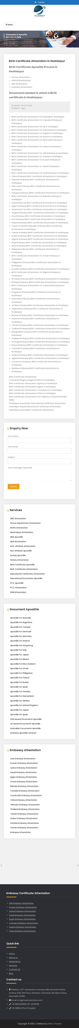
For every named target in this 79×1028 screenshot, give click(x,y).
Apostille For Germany (21, 636)
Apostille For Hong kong (21, 645)
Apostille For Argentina (21, 622)
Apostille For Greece (20, 640)
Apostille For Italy (18, 650)
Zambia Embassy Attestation (24, 823)
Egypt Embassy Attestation (23, 777)
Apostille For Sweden (20, 691)
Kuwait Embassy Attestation (24, 763)
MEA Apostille (16, 537)
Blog (11, 973)
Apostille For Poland (19, 677)
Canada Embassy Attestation (24, 790)
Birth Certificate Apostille (22, 564)
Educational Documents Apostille (26, 578)
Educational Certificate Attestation (27, 573)
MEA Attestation (18, 541)
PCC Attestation (18, 587)
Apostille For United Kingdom (24, 705)
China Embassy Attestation (23, 800)
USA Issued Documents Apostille (26, 719)
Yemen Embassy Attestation (24, 827)
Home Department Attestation (25, 523)
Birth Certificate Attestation (24, 569)
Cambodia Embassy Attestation (26, 795)
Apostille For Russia (19, 682)
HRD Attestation (18, 518)
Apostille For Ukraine (20, 700)
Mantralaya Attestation (21, 532)
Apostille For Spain (19, 686)
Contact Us (14, 969)
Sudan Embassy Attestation (24, 818)
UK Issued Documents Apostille (25, 723)
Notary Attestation (19, 560)
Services (13, 965)
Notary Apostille (18, 555)
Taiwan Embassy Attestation (24, 813)
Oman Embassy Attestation (23, 781)
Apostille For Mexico (19, 659)
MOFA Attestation (19, 527)
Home (12, 953)
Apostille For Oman (19, 668)
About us (13, 957)
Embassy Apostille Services (23, 732)
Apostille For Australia (20, 617)
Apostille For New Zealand (22, 663)
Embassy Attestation (20, 832)
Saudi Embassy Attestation (23, 772)
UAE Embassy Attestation (21, 903)
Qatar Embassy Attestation (23, 767)
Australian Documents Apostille (25, 728)
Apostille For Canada (20, 627)
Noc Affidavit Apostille (21, 550)
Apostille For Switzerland (22, 696)
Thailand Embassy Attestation (25, 809)
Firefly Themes (55, 1023)
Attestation (14, 961)
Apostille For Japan (19, 654)
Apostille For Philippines (21, 673)
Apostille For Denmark (20, 631)
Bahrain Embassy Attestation (24, 786)
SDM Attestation (18, 592)
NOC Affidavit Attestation (22, 546)
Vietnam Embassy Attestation (25, 804)
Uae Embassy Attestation (22, 758)
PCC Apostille (16, 583)
